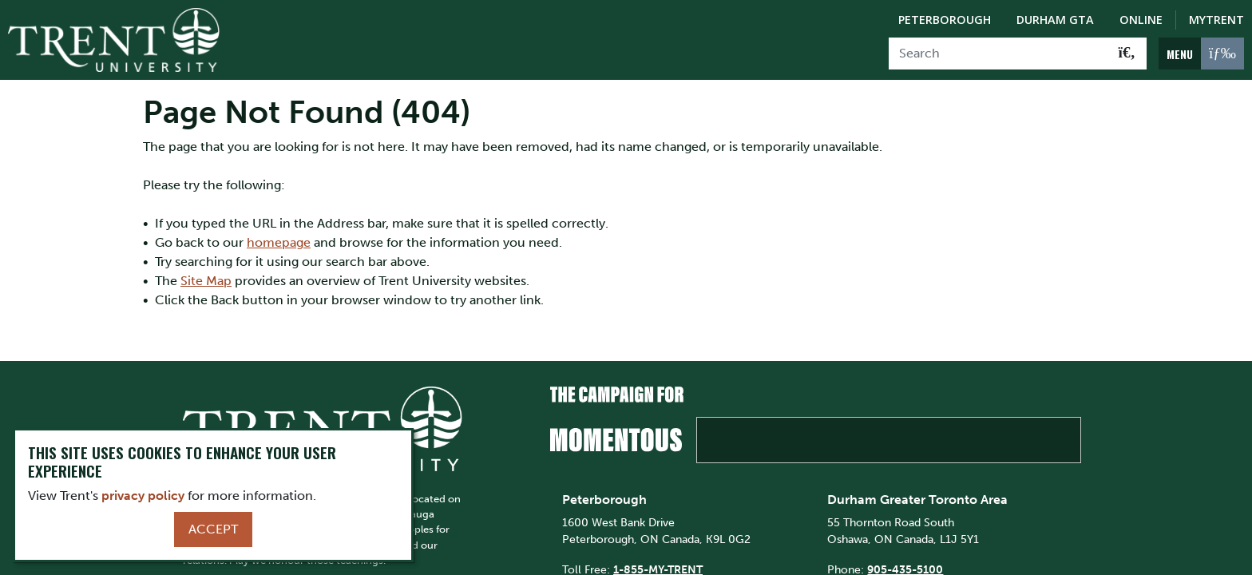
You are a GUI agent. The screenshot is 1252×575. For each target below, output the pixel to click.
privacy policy (142, 495)
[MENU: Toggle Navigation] (1201, 53)
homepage (279, 242)
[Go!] (1127, 53)
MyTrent (1216, 19)
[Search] (998, 53)
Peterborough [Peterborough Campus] (944, 19)
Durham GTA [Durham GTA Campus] (1055, 19)
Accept (213, 529)
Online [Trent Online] (1141, 19)
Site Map (206, 280)
